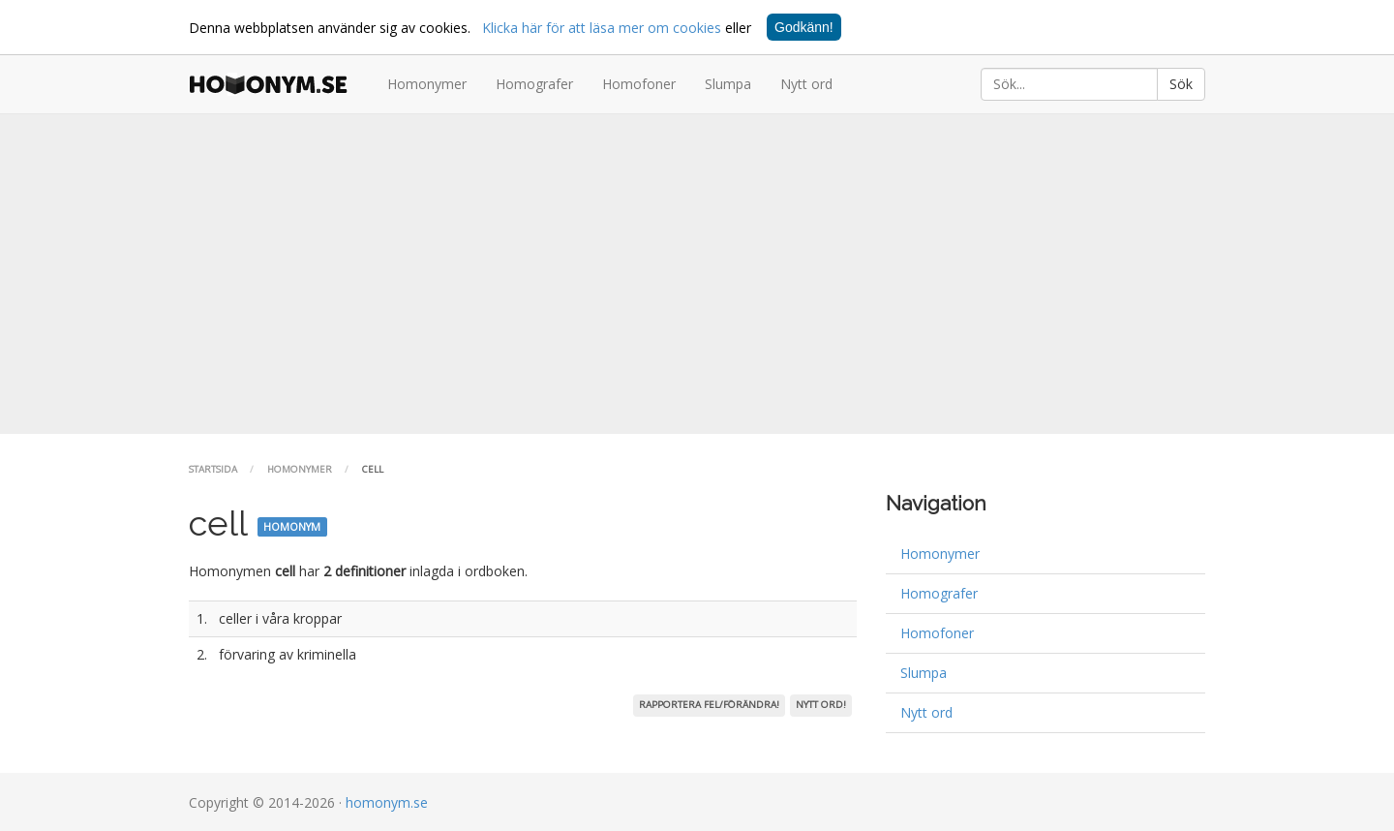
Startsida (213, 469)
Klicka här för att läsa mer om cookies (601, 27)
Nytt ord (806, 84)
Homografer (534, 84)
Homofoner (639, 84)
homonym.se (387, 802)
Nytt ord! (821, 704)
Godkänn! (803, 27)
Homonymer (427, 84)
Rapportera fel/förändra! (709, 704)
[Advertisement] (697, 274)
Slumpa (728, 84)
